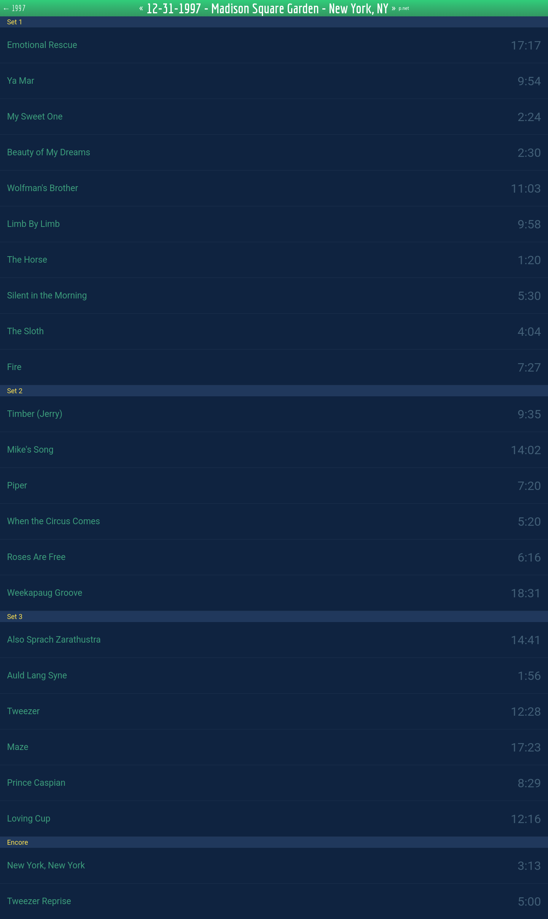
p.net (404, 8)
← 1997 (13, 8)
